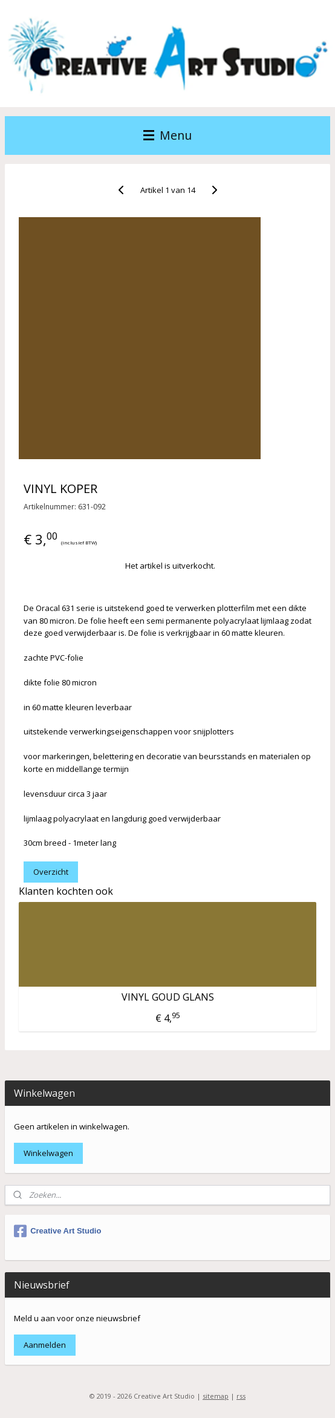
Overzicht (50, 871)
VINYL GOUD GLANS (168, 996)
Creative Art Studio (57, 1231)
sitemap (216, 1395)
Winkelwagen (48, 1153)
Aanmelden (45, 1344)
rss (241, 1395)
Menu (167, 135)
